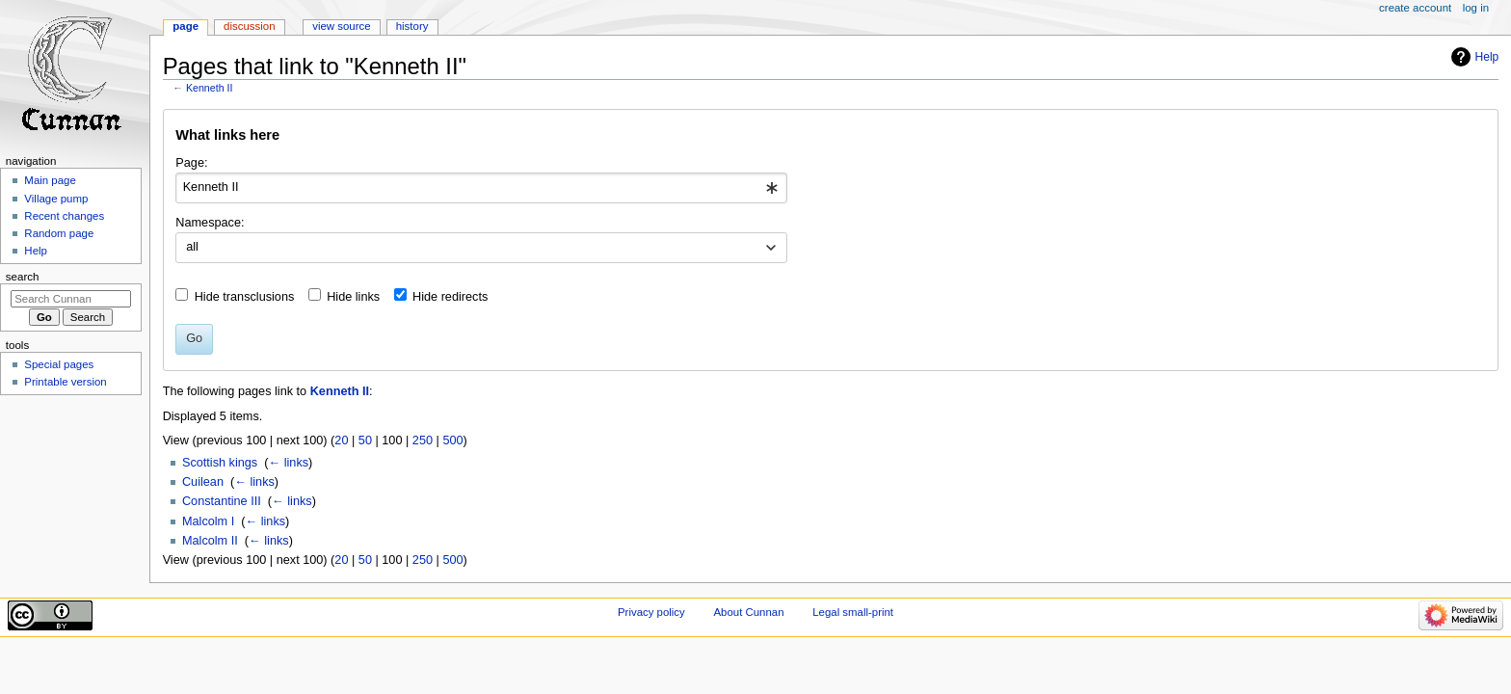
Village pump (56, 198)
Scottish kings (219, 462)
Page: (191, 163)
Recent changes (64, 216)
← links (289, 462)
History (412, 26)
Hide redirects (450, 297)
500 (452, 440)
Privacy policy (651, 612)
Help (1487, 57)
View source (341, 26)
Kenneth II (209, 87)
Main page (50, 180)
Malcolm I (208, 521)
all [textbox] (192, 247)
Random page (58, 233)
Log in (1476, 7)
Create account (1415, 7)
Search (23, 276)
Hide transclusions (245, 297)
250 (422, 440)
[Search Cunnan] (71, 298)
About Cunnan (748, 612)
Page (185, 26)
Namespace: (209, 222)
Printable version (65, 381)
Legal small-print (852, 612)
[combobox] (481, 188)
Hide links (353, 297)
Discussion (249, 26)
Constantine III (221, 501)
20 (341, 440)
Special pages (58, 364)
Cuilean (203, 482)
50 (365, 440)
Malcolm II (210, 540)
